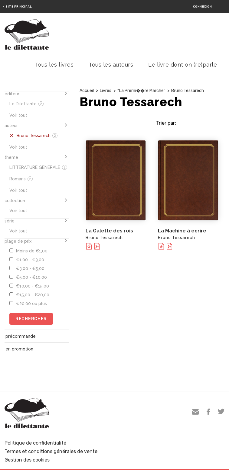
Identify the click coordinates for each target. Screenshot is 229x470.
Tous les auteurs (111, 64)
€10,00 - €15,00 (29, 286)
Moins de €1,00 (28, 250)
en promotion (19, 349)
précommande (20, 336)
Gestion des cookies (27, 460)
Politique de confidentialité (35, 443)
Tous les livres (54, 64)
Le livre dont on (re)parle (182, 64)
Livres (105, 90)
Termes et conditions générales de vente (51, 451)
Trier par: (166, 123)
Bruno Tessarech (187, 90)
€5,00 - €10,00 (28, 277)
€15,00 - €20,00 (29, 294)
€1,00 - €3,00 (26, 259)
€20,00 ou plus (28, 303)
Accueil (87, 90)
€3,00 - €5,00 (26, 268)
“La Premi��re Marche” (141, 90)
